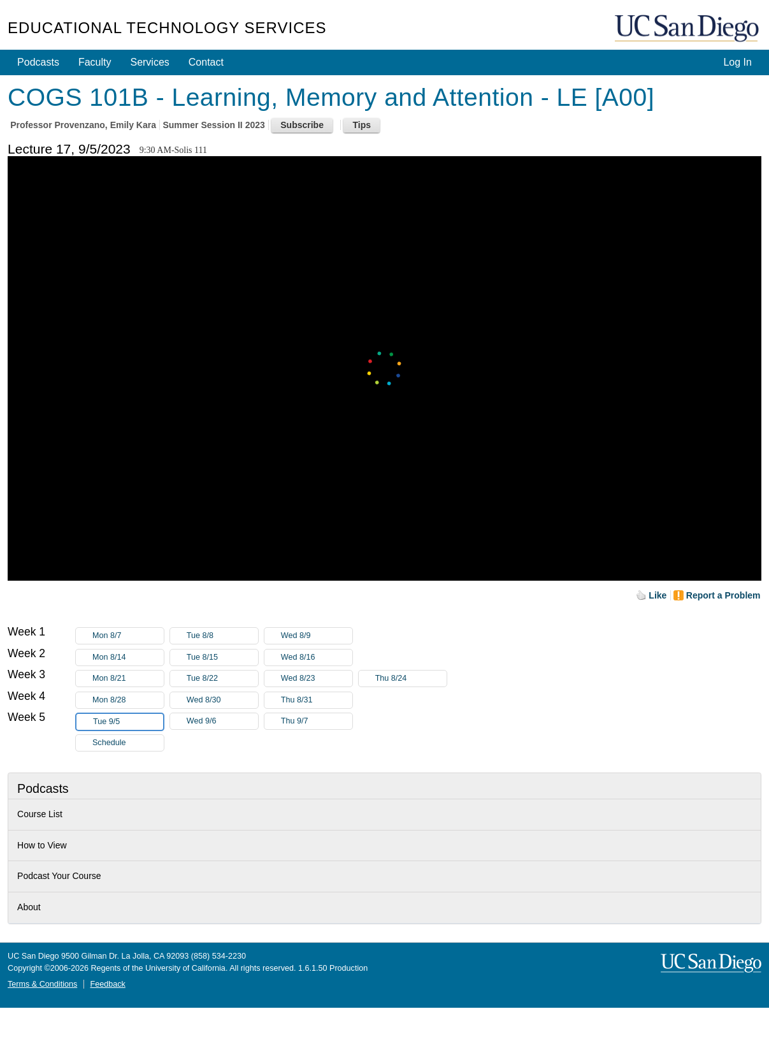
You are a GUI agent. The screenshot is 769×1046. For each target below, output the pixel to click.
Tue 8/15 (222, 657)
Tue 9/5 (128, 722)
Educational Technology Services (167, 27)
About (29, 907)
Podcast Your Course (59, 876)
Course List (39, 814)
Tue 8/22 (222, 678)
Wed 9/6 (222, 721)
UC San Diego (688, 29)
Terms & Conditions (42, 984)
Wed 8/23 (316, 678)
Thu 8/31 (316, 700)
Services (149, 62)
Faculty (94, 62)
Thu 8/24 (411, 678)
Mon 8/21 (128, 678)
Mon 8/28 (128, 700)
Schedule (109, 742)
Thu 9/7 (316, 721)
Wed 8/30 (222, 700)
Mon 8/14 (128, 657)
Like (657, 595)
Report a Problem (723, 595)
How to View (42, 845)
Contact (206, 62)
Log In (737, 62)
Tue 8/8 (222, 636)
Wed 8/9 (316, 636)
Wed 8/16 (316, 657)
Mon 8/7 (128, 636)
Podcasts (38, 62)
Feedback (107, 984)
